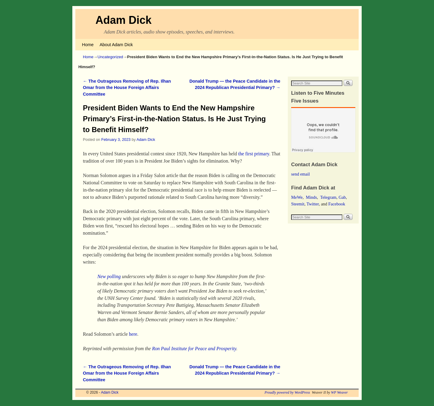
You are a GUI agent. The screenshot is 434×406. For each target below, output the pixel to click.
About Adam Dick (116, 44)
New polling (109, 276)
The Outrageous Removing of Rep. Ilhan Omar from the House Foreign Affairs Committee (127, 88)
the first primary (253, 153)
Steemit (297, 203)
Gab (342, 197)
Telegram (328, 197)
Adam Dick (124, 20)
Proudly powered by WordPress (287, 392)
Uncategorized (110, 57)
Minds (311, 197)
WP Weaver (339, 392)
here (133, 334)
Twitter (313, 203)
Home (87, 44)
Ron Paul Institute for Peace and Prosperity (194, 348)
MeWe (297, 197)
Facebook (336, 203)
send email (300, 174)
